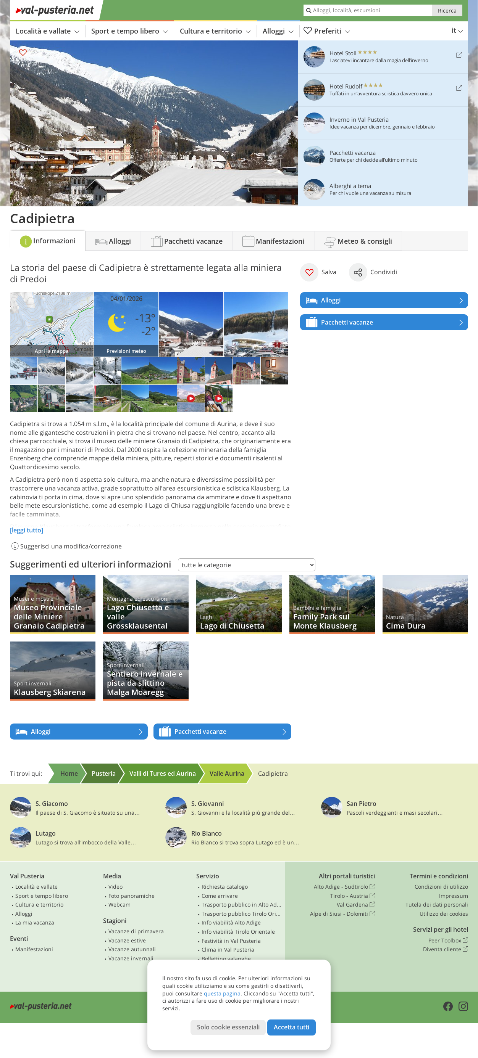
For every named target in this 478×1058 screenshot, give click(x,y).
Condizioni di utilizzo (441, 886)
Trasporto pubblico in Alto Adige (242, 904)
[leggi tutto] (26, 530)
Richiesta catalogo (225, 886)
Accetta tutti (291, 1027)
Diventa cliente (445, 949)
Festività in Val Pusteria (231, 940)
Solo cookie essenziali (228, 1027)
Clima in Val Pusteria (228, 949)
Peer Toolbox (448, 940)
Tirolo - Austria (352, 896)
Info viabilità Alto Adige (231, 922)
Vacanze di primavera (136, 931)
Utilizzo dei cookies (444, 913)
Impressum (453, 895)
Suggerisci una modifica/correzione (66, 546)
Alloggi (278, 30)
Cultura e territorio (215, 30)
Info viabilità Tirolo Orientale (238, 931)
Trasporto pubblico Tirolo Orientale (242, 913)
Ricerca (447, 10)
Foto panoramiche (131, 895)
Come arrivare (220, 895)
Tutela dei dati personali (436, 904)
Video (115, 886)
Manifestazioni (34, 949)
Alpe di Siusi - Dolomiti (342, 914)
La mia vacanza (34, 922)
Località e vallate (47, 30)
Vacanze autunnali (132, 949)
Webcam (119, 904)
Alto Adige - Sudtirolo (344, 887)
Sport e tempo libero (129, 30)
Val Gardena (356, 904)
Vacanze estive (127, 940)
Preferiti (327, 31)
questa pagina (222, 993)
